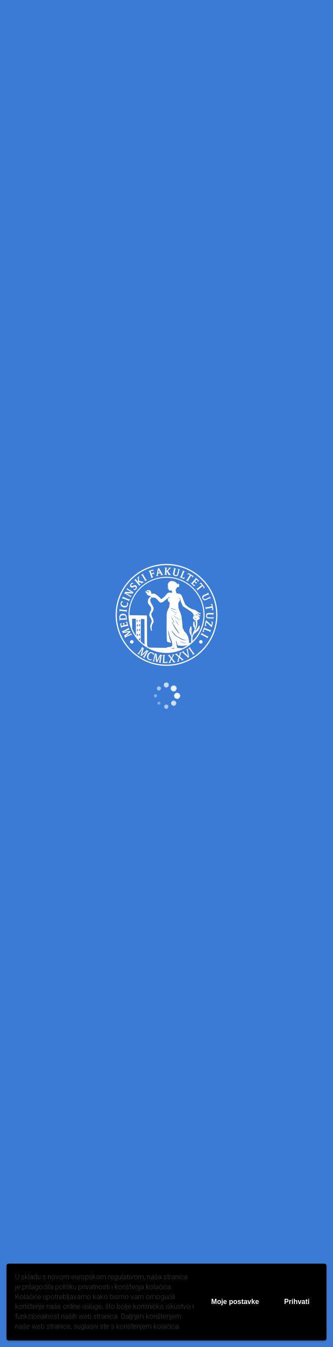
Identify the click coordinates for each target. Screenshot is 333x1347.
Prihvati (297, 1301)
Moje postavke (235, 1301)
